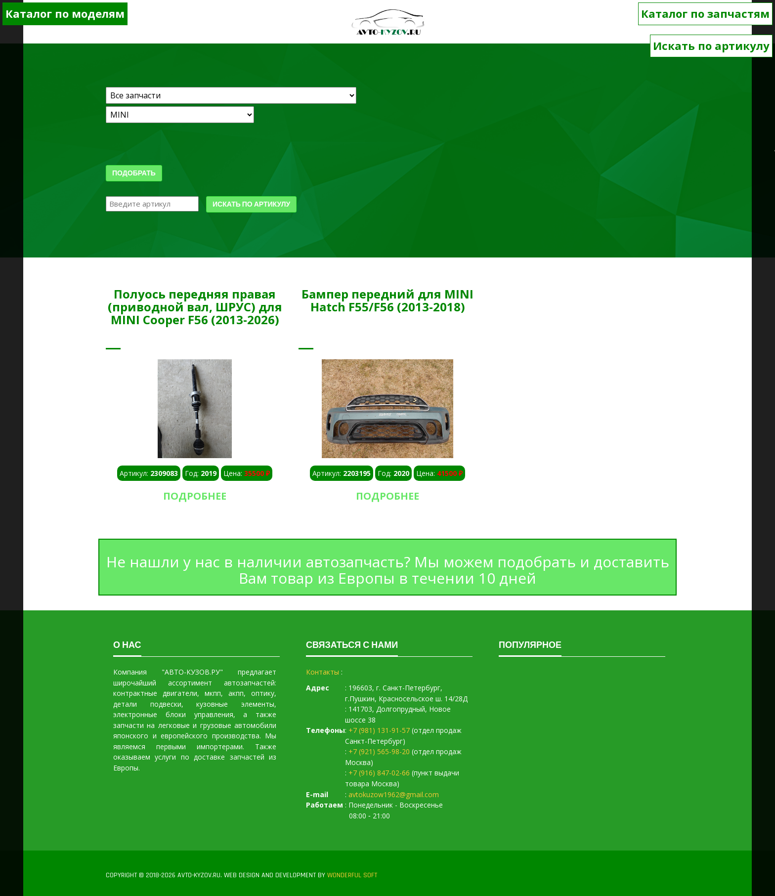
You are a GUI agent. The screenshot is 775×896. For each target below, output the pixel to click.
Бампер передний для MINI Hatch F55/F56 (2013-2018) (387, 300)
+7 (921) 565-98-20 (379, 751)
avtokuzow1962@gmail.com (393, 794)
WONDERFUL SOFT (352, 875)
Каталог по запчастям (705, 13)
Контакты (322, 672)
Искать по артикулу (711, 45)
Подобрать (134, 173)
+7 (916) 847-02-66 (379, 772)
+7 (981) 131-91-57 (379, 730)
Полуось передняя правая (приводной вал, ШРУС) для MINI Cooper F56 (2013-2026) (195, 307)
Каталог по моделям (65, 13)
